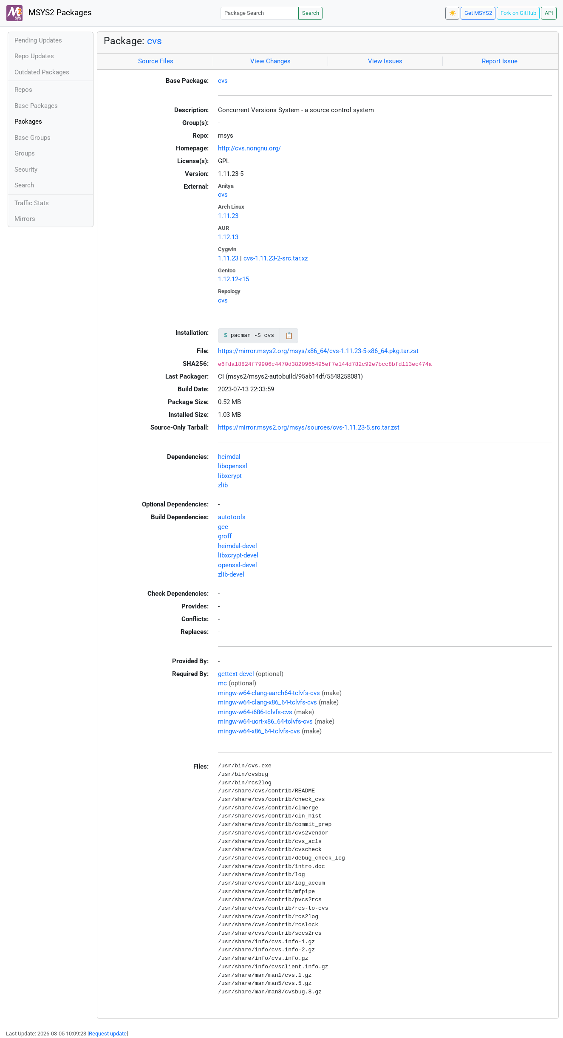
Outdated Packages (41, 72)
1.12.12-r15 (233, 279)
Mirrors (24, 219)
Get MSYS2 (478, 13)
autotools (232, 517)
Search (310, 13)
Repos (23, 89)
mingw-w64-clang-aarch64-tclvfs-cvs (269, 693)
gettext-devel (236, 674)
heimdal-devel (237, 546)
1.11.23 (228, 216)
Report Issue (500, 61)
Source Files (155, 61)
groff (225, 536)
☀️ (452, 13)
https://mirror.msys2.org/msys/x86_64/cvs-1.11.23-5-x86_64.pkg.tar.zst (318, 351)
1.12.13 (228, 237)
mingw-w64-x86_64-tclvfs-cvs (259, 731)
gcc (223, 527)
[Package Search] (260, 13)
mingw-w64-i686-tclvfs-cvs (255, 712)
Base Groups (32, 137)
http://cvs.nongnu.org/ (249, 148)
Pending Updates (38, 40)
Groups (24, 153)
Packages (28, 121)
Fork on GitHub (518, 13)
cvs (154, 40)
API (549, 13)
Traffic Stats (31, 203)
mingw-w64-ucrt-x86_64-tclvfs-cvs (265, 721)
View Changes (270, 61)
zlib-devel (231, 574)
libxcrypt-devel (238, 555)
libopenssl (232, 466)
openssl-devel (237, 565)
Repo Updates (34, 56)
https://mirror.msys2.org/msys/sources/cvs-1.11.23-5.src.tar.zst (308, 427)
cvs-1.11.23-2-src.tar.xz (275, 258)
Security (25, 169)
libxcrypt (230, 476)
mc (222, 683)
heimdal (229, 457)
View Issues (385, 61)
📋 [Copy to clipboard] (289, 335)
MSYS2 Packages (49, 13)
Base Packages (36, 106)
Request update (108, 1033)
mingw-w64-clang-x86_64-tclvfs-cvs (267, 702)
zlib (223, 485)
